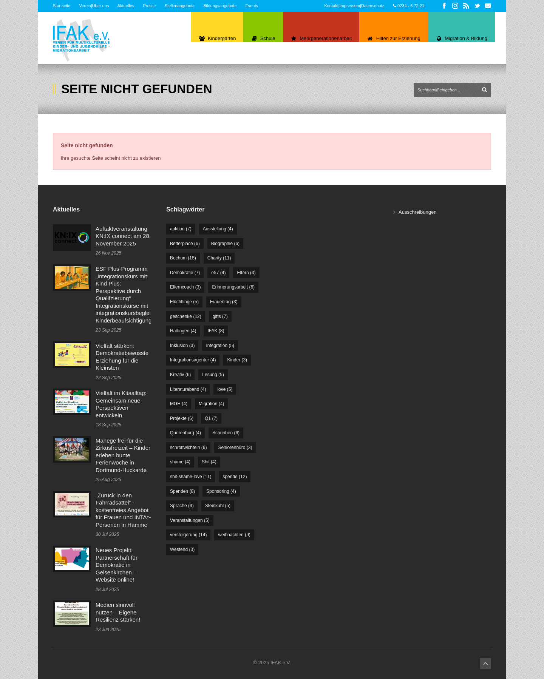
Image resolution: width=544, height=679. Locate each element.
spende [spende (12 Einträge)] (235, 476)
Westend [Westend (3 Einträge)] (182, 549)
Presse (149, 5)
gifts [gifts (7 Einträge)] (220, 316)
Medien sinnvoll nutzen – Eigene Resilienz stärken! (118, 612)
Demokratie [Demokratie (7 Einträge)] (185, 272)
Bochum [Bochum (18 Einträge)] (183, 258)
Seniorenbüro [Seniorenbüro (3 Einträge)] (235, 447)
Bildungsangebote (219, 5)
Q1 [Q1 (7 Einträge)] (211, 418)
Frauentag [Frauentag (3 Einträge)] (224, 301)
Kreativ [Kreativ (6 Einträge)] (180, 374)
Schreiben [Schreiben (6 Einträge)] (226, 432)
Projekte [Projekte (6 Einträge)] (181, 418)
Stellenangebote (180, 5)
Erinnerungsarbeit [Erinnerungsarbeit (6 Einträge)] (233, 287)
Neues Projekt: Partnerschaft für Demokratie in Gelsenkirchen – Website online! (117, 565)
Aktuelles (125, 5)
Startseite (61, 5)
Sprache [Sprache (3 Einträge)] (182, 505)
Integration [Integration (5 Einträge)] (220, 345)
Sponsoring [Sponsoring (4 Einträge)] (221, 491)
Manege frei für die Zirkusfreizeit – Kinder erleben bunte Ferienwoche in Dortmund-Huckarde (123, 455)
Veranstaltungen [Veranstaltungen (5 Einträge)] (190, 520)
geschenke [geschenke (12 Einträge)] (185, 316)
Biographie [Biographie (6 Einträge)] (225, 243)
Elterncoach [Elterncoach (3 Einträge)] (185, 287)
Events (251, 5)
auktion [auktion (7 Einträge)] (181, 228)
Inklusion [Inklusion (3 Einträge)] (182, 345)
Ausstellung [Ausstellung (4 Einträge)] (218, 228)
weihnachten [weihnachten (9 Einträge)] (234, 534)
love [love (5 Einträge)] (224, 389)
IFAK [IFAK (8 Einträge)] (215, 330)
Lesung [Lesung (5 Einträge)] (213, 374)
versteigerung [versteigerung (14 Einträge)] (188, 534)
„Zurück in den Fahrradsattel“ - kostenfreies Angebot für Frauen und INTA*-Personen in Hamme (123, 510)
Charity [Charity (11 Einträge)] (219, 258)
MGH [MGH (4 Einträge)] (178, 403)
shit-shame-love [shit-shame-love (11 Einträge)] (190, 476)
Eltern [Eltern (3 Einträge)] (246, 272)
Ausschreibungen (417, 212)
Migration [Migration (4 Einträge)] (211, 403)
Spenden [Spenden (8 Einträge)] (182, 491)
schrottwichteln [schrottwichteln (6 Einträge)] (188, 447)
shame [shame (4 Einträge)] (180, 461)
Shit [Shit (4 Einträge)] (209, 461)
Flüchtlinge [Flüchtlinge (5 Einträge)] (184, 301)
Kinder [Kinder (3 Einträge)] (237, 360)
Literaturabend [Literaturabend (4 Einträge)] (188, 389)
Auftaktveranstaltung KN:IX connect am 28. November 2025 (123, 236)
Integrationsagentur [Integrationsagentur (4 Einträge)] (193, 360)
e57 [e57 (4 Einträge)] (218, 272)
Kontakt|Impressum (342, 5)
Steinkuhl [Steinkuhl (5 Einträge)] (217, 505)
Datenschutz (372, 5)
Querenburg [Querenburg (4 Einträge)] (185, 432)
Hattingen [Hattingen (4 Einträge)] (183, 330)
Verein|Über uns (94, 5)
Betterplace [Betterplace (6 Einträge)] (185, 243)
